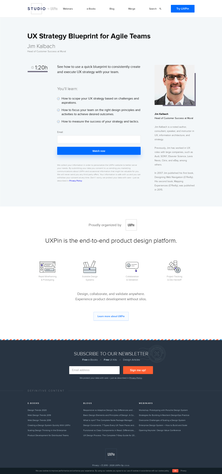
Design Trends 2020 (37, 410)
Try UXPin (182, 8)
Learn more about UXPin (111, 316)
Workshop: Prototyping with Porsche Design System (163, 410)
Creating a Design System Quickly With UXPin (49, 425)
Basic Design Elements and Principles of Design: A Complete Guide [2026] (109, 415)
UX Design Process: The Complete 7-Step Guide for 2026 (109, 435)
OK (175, 471)
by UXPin (52, 8)
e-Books (91, 8)
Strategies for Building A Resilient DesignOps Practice (164, 415)
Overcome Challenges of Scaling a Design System (162, 420)
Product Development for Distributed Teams (48, 435)
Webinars (68, 8)
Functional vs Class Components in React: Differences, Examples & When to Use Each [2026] (109, 430)
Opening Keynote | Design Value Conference (160, 430)
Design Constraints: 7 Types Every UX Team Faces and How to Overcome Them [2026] (109, 425)
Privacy (95, 465)
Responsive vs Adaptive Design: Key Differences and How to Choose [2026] (109, 410)
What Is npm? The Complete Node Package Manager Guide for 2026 (109, 420)
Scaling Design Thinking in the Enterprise (47, 430)
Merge (131, 8)
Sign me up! (138, 370)
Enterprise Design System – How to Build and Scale (163, 425)
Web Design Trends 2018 (39, 420)
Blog (112, 8)
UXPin (131, 224)
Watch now (98, 151)
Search (153, 8)
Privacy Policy (75, 181)
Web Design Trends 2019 (39, 415)
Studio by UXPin (36, 8)
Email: (60, 132)
